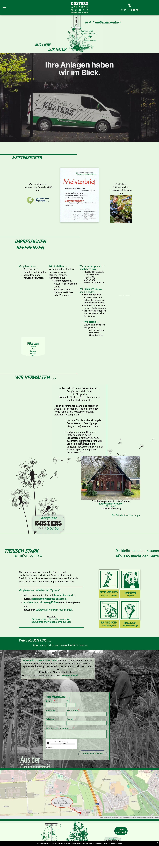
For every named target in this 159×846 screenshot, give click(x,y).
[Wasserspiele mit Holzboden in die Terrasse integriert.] (124, 279)
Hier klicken (63, 744)
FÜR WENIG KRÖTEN (109, 622)
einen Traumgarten (109, 625)
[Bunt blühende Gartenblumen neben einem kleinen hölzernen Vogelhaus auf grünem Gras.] (117, 318)
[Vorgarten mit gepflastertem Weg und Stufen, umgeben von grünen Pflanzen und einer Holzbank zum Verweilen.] (70, 319)
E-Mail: (70, 719)
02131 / (125, 10)
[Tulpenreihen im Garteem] (40, 302)
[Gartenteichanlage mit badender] (26, 302)
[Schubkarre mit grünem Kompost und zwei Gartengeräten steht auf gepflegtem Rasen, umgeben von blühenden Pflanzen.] (117, 304)
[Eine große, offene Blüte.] (26, 288)
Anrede (49, 701)
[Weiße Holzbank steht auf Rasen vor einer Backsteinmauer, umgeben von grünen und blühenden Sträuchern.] (131, 318)
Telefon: (50, 719)
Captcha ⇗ (49, 747)
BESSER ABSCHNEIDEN (109, 592)
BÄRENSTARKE (130, 592)
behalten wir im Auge (130, 625)
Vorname (50, 710)
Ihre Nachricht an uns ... (59, 728)
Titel (69, 701)
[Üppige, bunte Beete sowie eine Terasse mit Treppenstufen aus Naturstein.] (124, 339)
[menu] (4, 7)
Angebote (130, 595)
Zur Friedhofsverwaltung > (126, 515)
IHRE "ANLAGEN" (130, 622)
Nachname (72, 710)
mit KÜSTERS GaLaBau (109, 595)
